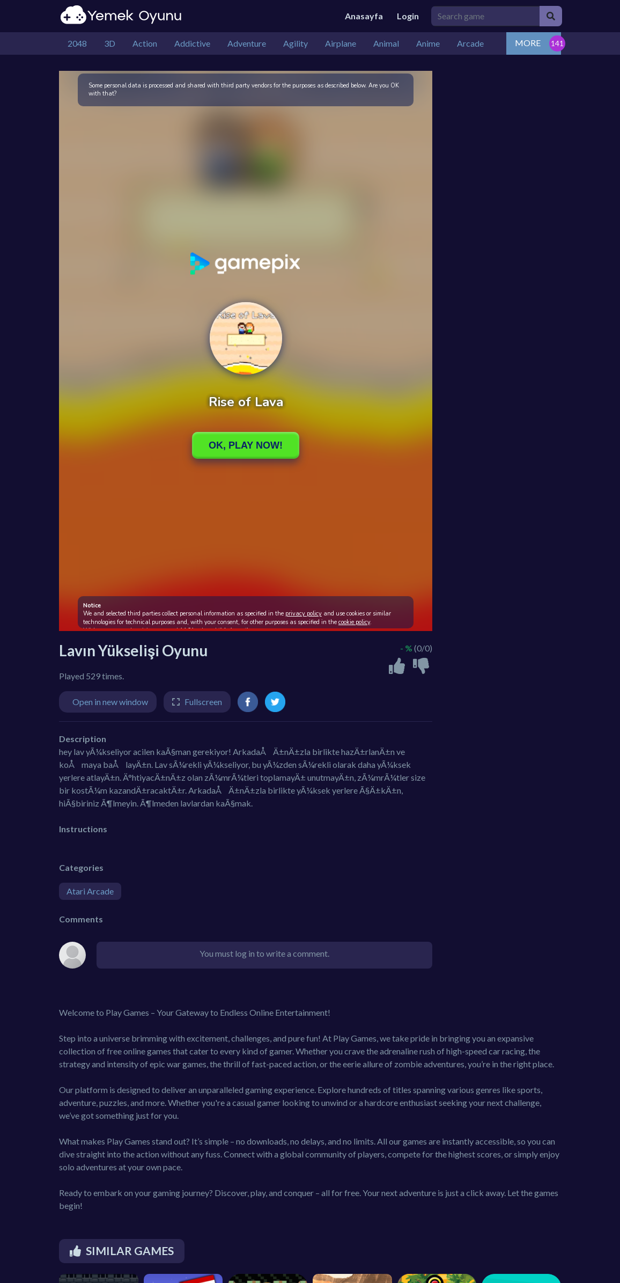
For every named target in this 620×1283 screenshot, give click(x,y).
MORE (528, 43)
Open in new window (110, 702)
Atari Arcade (90, 891)
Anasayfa (364, 16)
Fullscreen (203, 702)
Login (408, 16)
